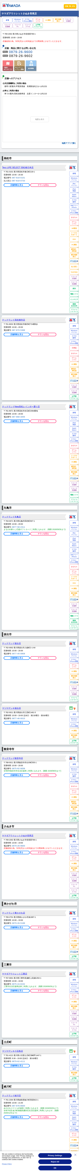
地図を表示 (39, 119)
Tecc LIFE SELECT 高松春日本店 (18, 167)
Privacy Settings (55, 1158)
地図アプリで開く (69, 143)
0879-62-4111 (18, 1061)
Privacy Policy (7, 1166)
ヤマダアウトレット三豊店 (14, 974)
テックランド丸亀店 (11, 517)
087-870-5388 (18, 330)
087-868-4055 (18, 417)
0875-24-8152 (18, 984)
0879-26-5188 (18, 923)
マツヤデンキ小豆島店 (12, 1051)
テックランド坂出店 (11, 643)
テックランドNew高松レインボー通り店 (21, 406)
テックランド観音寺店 (12, 758)
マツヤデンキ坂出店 (11, 708)
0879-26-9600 (21, 52)
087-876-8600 (18, 1106)
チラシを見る (43, 185)
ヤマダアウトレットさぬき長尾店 (17, 835)
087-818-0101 (18, 178)
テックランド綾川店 (11, 1095)
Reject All (55, 1164)
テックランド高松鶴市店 (13, 320)
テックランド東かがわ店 (13, 913)
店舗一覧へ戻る (70, 6)
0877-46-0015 (18, 718)
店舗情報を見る (16, 185)
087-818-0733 (18, 181)
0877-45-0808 (18, 654)
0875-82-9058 (18, 768)
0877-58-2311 (18, 527)
